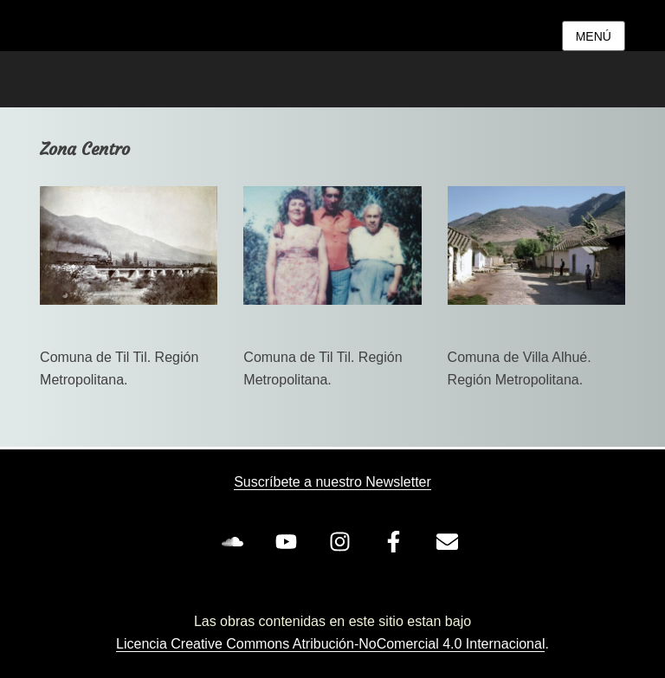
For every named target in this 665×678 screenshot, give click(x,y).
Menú (593, 36)
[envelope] (450, 541)
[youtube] (289, 541)
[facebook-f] (396, 541)
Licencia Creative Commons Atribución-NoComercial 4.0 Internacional (330, 643)
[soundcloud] (235, 541)
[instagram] (343, 541)
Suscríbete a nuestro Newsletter (332, 482)
